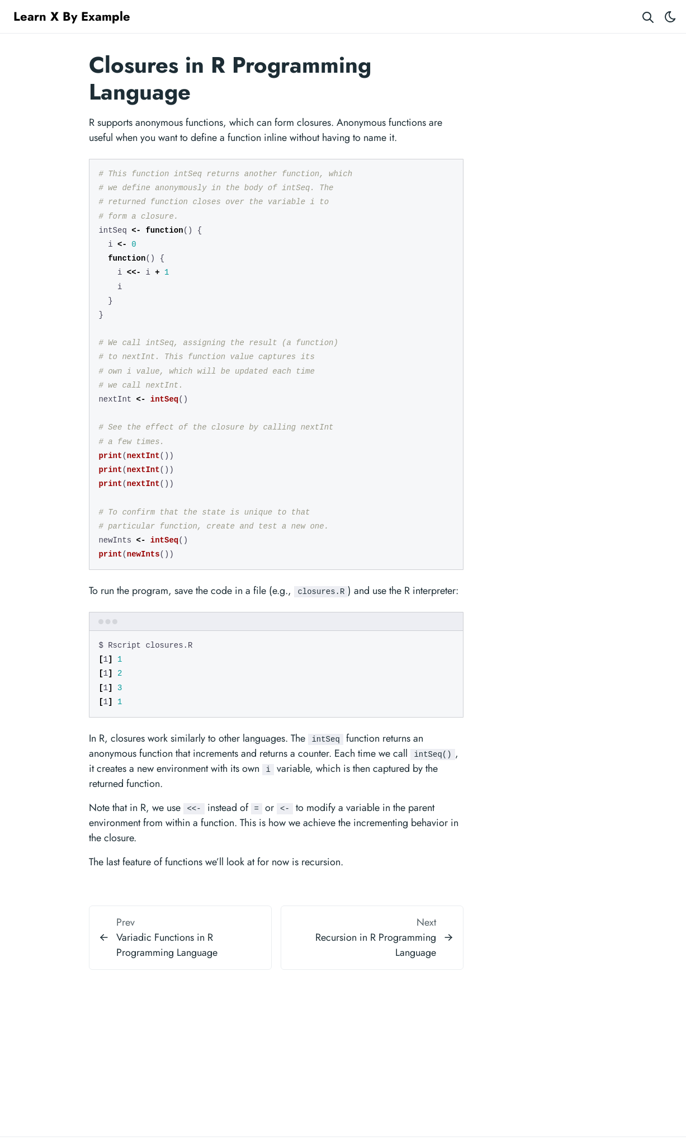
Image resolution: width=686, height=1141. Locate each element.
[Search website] (648, 16)
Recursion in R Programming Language (375, 945)
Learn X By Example (71, 16)
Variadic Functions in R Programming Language (166, 945)
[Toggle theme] (670, 16)
